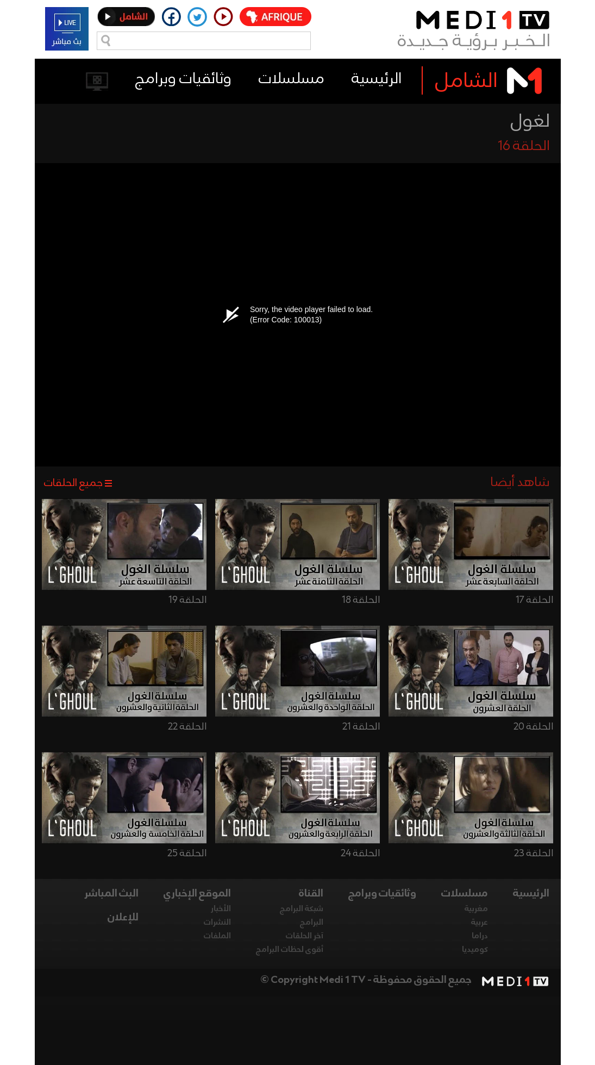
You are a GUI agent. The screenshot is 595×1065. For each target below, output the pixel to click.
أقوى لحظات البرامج (289, 949)
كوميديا (475, 949)
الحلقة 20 (533, 726)
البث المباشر (111, 894)
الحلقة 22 (187, 726)
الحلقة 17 (534, 600)
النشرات (217, 922)
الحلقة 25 (186, 853)
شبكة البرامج (301, 908)
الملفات (217, 936)
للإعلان (123, 918)
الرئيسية (377, 79)
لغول (530, 121)
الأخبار (221, 908)
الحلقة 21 (361, 726)
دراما (480, 936)
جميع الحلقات (73, 483)
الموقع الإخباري (197, 894)
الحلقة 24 (360, 853)
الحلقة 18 (361, 600)
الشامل (466, 81)
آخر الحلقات (304, 936)
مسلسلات (291, 79)
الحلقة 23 (533, 853)
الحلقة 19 (187, 600)
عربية (479, 922)
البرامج (311, 922)
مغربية (476, 908)
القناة (311, 894)
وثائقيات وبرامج (183, 79)
